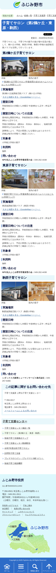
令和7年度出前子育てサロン (16, 448)
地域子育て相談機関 (13, 463)
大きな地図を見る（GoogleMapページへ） (22, 97)
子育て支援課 (39, 15)
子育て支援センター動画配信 (17, 443)
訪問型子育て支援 (12, 453)
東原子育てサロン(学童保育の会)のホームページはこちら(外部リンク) (27, 195)
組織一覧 (28, 15)
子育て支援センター (15, 421)
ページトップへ (49, 567)
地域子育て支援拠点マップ (16, 438)
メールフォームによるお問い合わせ (20, 411)
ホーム (20, 15)
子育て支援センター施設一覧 (17, 428)
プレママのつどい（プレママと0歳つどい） (24, 458)
